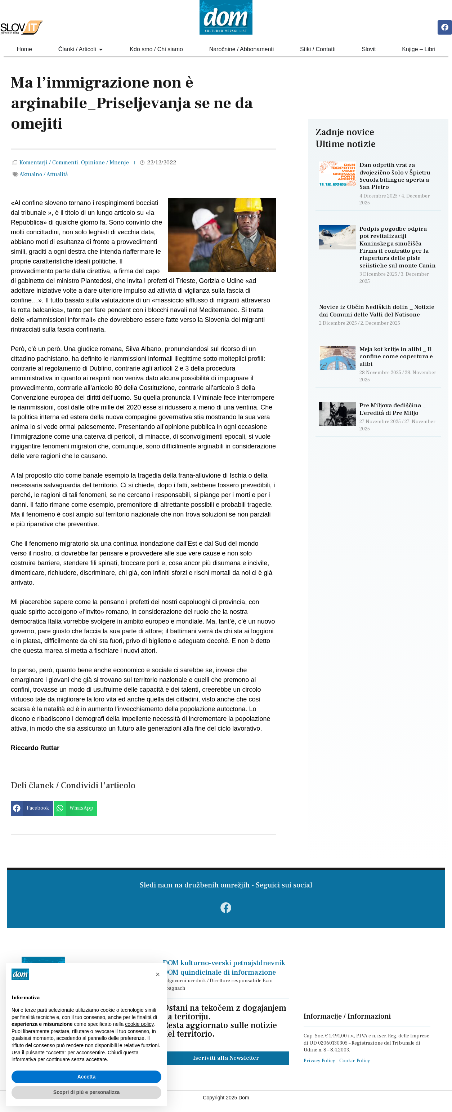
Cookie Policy (354, 1064)
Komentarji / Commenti (48, 163)
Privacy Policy (319, 1064)
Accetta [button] (86, 1077)
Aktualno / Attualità (43, 174)
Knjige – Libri (418, 49)
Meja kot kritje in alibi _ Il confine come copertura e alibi (396, 357)
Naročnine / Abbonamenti (241, 49)
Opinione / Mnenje (105, 163)
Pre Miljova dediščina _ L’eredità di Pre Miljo (392, 409)
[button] (32, 809)
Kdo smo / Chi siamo (156, 49)
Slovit (369, 49)
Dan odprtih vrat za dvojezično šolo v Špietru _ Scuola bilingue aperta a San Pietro (397, 177)
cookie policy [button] (139, 1024)
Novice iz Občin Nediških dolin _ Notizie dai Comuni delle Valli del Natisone (376, 311)
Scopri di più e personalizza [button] (86, 1092)
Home (24, 49)
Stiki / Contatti (318, 49)
